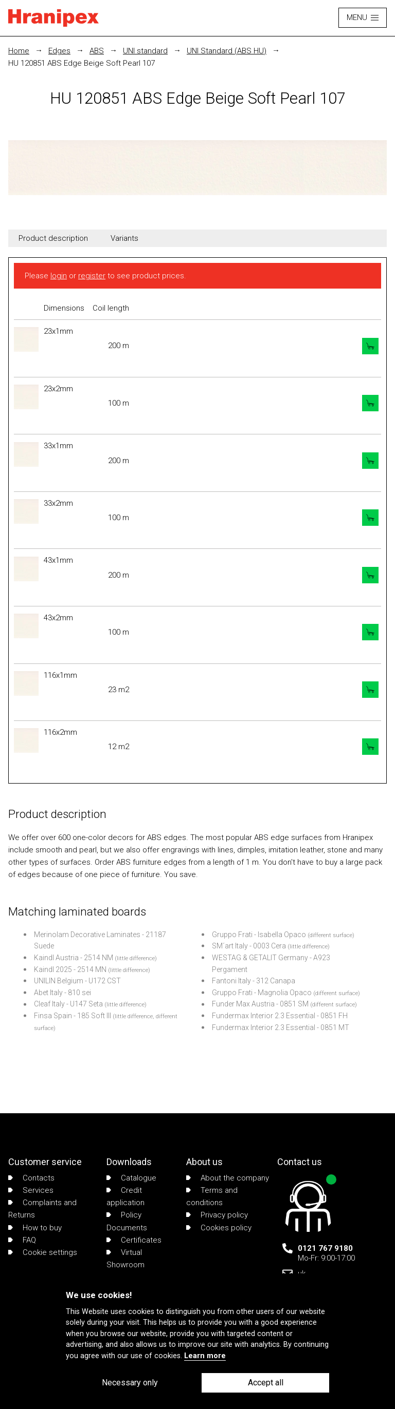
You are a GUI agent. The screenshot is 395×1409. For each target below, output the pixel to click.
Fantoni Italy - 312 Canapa (253, 981)
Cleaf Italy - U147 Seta (68, 1004)
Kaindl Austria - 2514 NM (73, 958)
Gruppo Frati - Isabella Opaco (259, 934)
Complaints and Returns (42, 1209)
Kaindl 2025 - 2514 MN (70, 969)
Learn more (205, 1355)
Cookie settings (42, 1252)
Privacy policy (217, 1215)
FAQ (22, 1240)
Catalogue (131, 1178)
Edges (59, 50)
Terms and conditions (212, 1196)
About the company (227, 1178)
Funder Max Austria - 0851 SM (260, 1004)
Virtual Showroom (125, 1258)
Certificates (133, 1240)
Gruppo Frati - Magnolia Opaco (262, 992)
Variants (124, 238)
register (91, 275)
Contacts (31, 1178)
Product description (53, 238)
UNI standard (145, 50)
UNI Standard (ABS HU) (226, 50)
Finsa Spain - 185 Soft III (72, 1016)
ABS (96, 50)
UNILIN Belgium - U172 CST (77, 981)
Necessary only (130, 1382)
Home (18, 50)
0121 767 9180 (325, 1248)
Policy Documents (126, 1221)
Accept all (265, 1382)
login (58, 275)
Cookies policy (219, 1227)
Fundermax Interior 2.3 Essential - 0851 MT (280, 1027)
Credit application (125, 1196)
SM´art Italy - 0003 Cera (249, 946)
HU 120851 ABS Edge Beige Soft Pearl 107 (81, 63)
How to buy (35, 1227)
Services (30, 1190)
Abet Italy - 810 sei (62, 992)
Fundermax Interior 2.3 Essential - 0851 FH (280, 1016)
